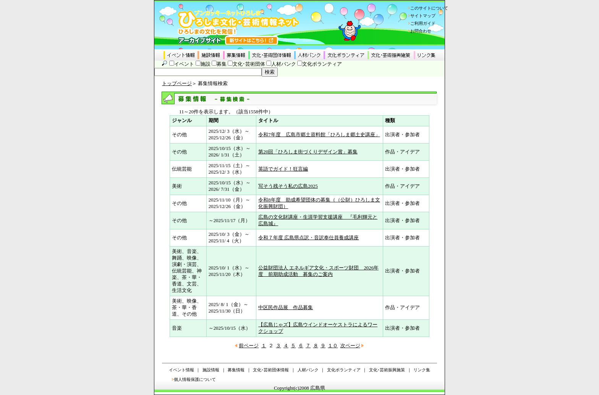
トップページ (177, 83)
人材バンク (283, 64)
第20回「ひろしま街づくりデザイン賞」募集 (308, 152)
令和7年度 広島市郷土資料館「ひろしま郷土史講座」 (319, 134)
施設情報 (210, 370)
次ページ (350, 345)
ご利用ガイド (422, 23)
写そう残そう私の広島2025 (288, 186)
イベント (184, 64)
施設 (205, 64)
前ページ (249, 345)
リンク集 (421, 370)
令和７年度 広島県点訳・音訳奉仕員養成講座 (308, 237)
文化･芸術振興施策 (387, 370)
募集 (222, 64)
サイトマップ (422, 15)
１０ (333, 345)
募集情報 (236, 370)
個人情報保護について (195, 379)
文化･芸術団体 (249, 64)
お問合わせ (420, 31)
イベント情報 (181, 370)
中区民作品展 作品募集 (285, 307)
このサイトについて (429, 8)
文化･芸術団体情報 (271, 370)
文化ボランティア (322, 64)
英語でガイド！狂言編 (283, 169)
